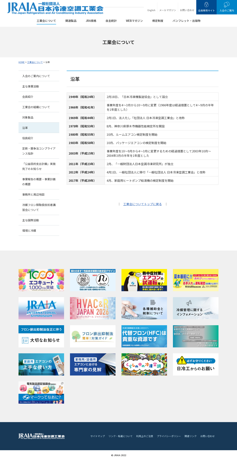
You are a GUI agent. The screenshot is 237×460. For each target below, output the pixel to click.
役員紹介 (27, 138)
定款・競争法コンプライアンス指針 (39, 150)
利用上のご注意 (144, 436)
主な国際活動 (30, 220)
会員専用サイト (206, 10)
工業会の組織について (36, 107)
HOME (22, 62)
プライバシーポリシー (169, 436)
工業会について (46, 21)
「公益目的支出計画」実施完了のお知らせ (39, 166)
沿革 (25, 128)
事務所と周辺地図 (33, 194)
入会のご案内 (227, 10)
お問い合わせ (187, 10)
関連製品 (70, 21)
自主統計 (111, 21)
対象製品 (27, 117)
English (151, 10)
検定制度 (157, 21)
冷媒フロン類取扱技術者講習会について (39, 207)
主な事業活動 (30, 86)
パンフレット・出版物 (187, 21)
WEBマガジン (134, 21)
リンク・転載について (121, 436)
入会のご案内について (36, 76)
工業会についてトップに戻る (142, 204)
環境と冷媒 (29, 230)
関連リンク (191, 436)
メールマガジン (167, 10)
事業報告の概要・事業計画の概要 (39, 181)
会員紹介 (27, 97)
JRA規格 (91, 21)
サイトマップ (97, 436)
